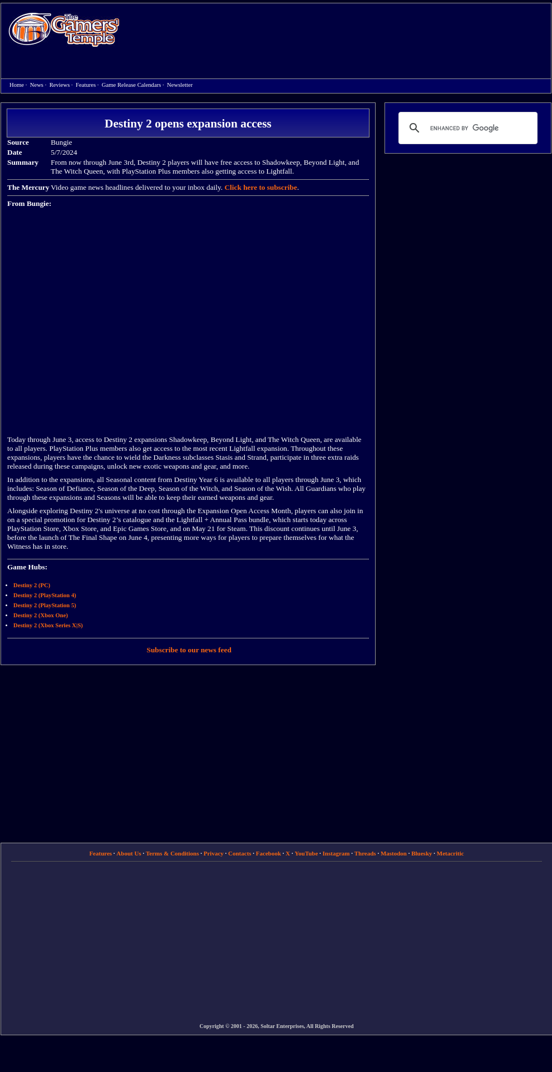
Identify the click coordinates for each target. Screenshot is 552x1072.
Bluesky (421, 853)
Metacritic (450, 853)
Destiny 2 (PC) (31, 585)
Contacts (240, 853)
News (36, 85)
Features (86, 85)
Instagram (336, 853)
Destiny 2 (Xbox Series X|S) (48, 625)
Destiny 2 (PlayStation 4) (44, 595)
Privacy (214, 853)
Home (64, 29)
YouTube (306, 853)
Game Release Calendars (131, 85)
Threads (365, 853)
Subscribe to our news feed (189, 650)
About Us (128, 853)
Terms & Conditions (172, 853)
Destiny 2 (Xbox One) (40, 615)
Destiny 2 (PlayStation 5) (44, 605)
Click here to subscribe (260, 187)
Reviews (60, 85)
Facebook (268, 853)
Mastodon (394, 853)
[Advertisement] (229, 75)
